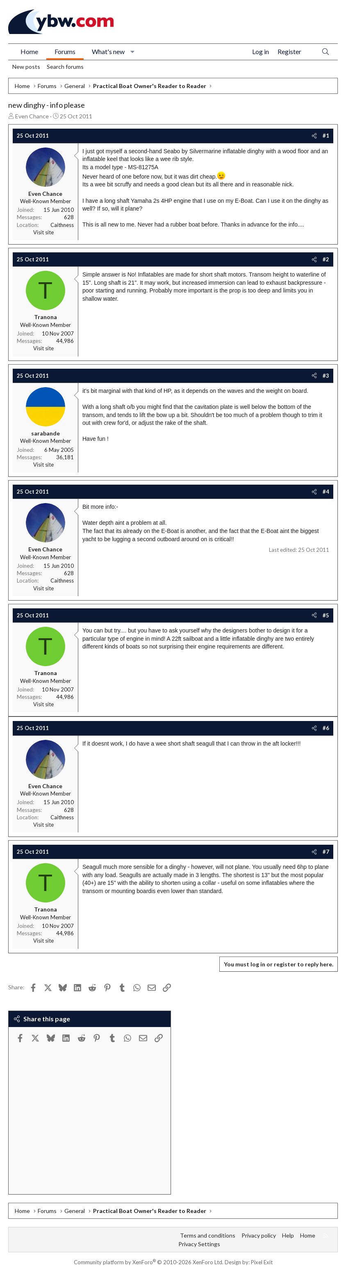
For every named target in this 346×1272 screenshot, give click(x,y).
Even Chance (32, 116)
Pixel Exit (262, 1262)
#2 (326, 259)
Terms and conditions (207, 1235)
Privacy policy (258, 1235)
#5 (326, 615)
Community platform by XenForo (148, 1262)
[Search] (325, 52)
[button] (132, 51)
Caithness (62, 225)
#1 (326, 135)
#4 (326, 491)
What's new (108, 51)
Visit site (43, 232)
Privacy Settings (199, 1243)
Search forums (65, 66)
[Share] (314, 136)
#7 (326, 851)
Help (288, 1235)
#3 (326, 375)
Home (29, 51)
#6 (326, 728)
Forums (65, 51)
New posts (26, 66)
